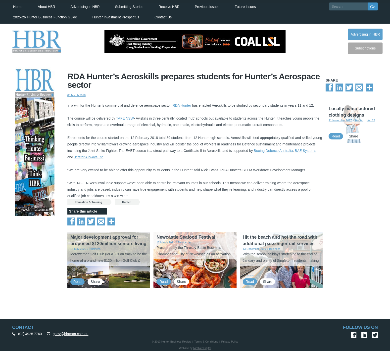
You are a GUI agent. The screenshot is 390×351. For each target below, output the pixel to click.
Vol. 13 (371, 120)
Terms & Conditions (206, 341)
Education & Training (88, 201)
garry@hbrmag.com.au (70, 334)
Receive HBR (168, 6)
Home (17, 6)
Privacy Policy (229, 341)
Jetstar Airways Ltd (88, 157)
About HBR (46, 6)
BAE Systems (305, 150)
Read (77, 281)
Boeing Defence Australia (273, 150)
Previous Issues (206, 6)
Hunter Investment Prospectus (115, 17)
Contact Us (162, 17)
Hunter (126, 201)
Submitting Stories (128, 6)
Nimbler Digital (202, 347)
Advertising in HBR (84, 6)
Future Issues (244, 6)
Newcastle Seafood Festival (185, 236)
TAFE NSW (125, 118)
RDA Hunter (182, 105)
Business (94, 248)
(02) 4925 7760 (30, 334)
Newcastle (184, 242)
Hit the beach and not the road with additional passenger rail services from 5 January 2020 (280, 243)
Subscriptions (365, 48)
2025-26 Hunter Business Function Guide (45, 17)
